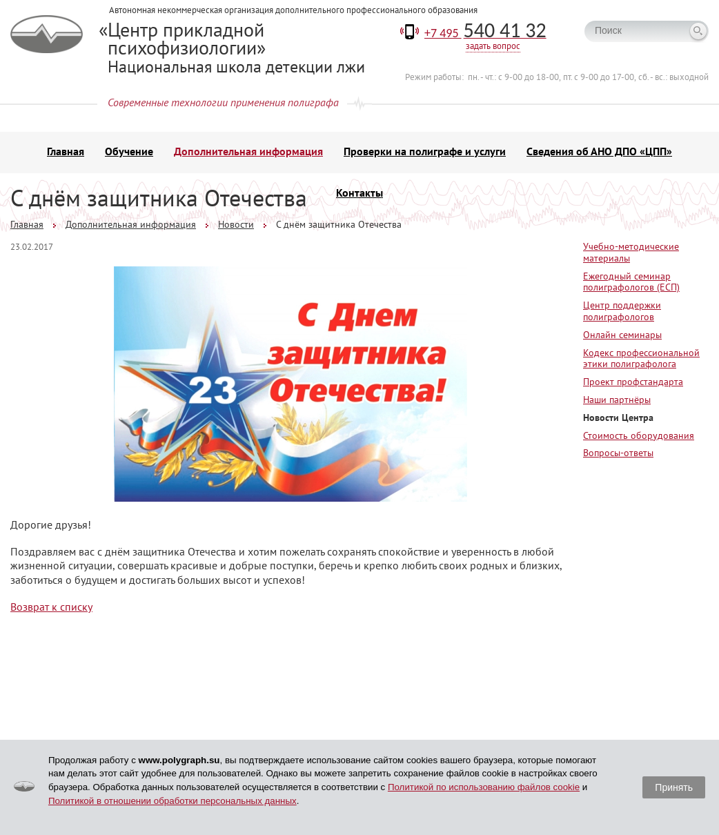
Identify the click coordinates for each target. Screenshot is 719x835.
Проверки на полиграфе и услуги (425, 151)
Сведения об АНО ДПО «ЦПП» (599, 151)
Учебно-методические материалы (631, 252)
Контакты (359, 192)
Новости (236, 224)
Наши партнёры (617, 399)
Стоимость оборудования (638, 435)
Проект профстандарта (633, 381)
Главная (65, 151)
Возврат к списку (51, 606)
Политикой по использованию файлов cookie (484, 787)
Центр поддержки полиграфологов (622, 311)
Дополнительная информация (248, 151)
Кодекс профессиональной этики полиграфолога (641, 358)
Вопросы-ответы (618, 452)
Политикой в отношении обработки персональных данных (172, 801)
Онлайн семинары (622, 334)
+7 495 (485, 33)
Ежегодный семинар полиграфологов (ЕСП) (631, 282)
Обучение (129, 151)
